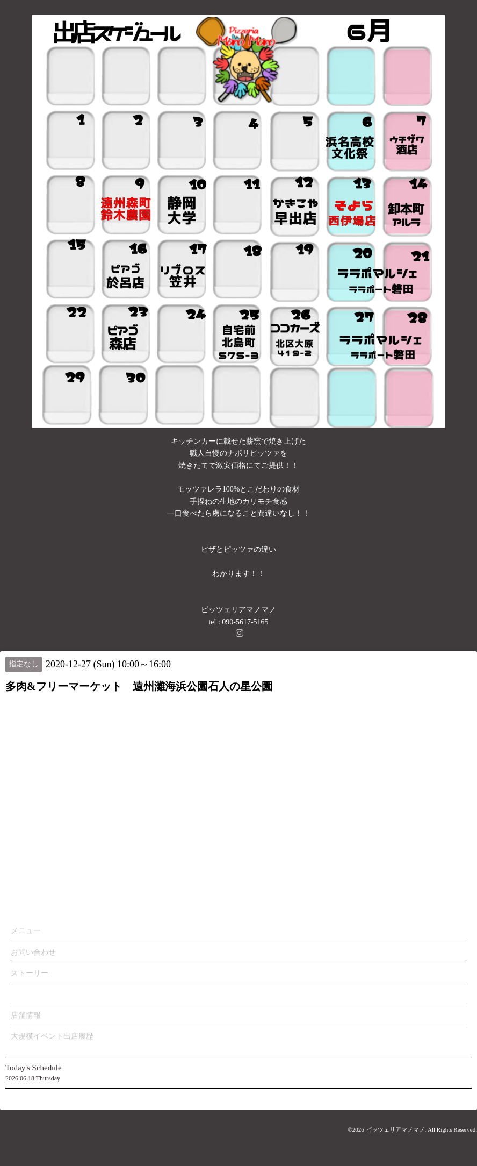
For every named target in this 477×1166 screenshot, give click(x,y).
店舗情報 (26, 1015)
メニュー (26, 931)
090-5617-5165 (245, 622)
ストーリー (29, 973)
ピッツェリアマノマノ (395, 1129)
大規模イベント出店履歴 (52, 1036)
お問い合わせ (33, 952)
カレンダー (29, 994)
